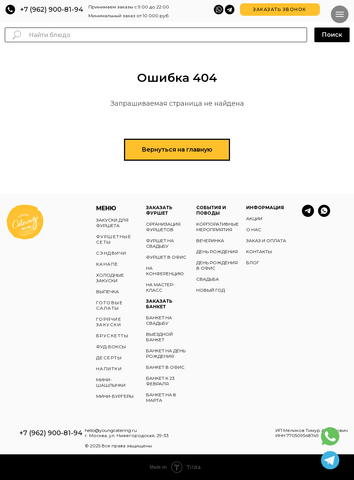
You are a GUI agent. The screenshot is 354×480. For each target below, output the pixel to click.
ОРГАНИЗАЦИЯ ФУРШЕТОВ (163, 226)
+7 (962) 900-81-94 (51, 10)
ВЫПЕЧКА (107, 291)
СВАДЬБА (207, 279)
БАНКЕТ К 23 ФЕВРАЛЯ (160, 380)
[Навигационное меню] (340, 14)
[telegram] (308, 215)
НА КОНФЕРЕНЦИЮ (165, 270)
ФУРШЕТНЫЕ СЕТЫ (114, 239)
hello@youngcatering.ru (111, 430)
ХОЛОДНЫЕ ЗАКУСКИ (110, 277)
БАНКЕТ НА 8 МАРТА (161, 397)
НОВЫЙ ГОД (210, 290)
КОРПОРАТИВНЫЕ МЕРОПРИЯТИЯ (217, 226)
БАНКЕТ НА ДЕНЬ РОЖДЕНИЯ (166, 353)
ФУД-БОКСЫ (111, 346)
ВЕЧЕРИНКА (210, 240)
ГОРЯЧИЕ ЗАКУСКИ (109, 321)
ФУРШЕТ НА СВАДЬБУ (160, 243)
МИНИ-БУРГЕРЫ (115, 396)
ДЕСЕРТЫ (109, 357)
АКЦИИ (254, 218)
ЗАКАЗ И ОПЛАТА (266, 240)
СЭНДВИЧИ (111, 253)
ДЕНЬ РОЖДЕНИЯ (217, 251)
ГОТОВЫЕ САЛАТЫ (109, 305)
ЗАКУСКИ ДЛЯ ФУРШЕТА (112, 222)
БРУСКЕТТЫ (112, 335)
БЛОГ (252, 262)
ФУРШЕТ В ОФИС (166, 257)
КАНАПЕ (107, 264)
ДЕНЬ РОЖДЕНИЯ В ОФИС (217, 265)
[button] (280, 9)
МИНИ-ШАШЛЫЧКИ (110, 382)
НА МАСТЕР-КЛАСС (160, 287)
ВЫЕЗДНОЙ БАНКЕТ (159, 336)
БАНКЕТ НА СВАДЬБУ (159, 320)
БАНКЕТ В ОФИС (165, 367)
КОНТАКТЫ (259, 251)
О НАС (253, 229)
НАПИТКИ (109, 368)
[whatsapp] (324, 215)
